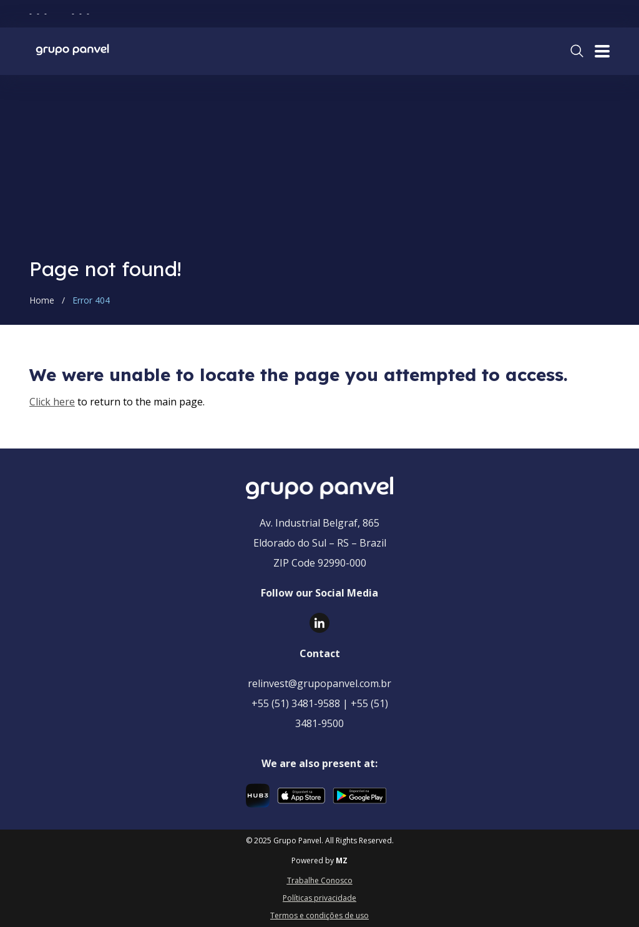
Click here (52, 402)
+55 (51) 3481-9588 (295, 703)
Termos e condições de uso (319, 915)
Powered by (319, 861)
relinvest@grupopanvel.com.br (319, 683)
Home (41, 300)
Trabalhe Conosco (320, 880)
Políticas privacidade (319, 898)
